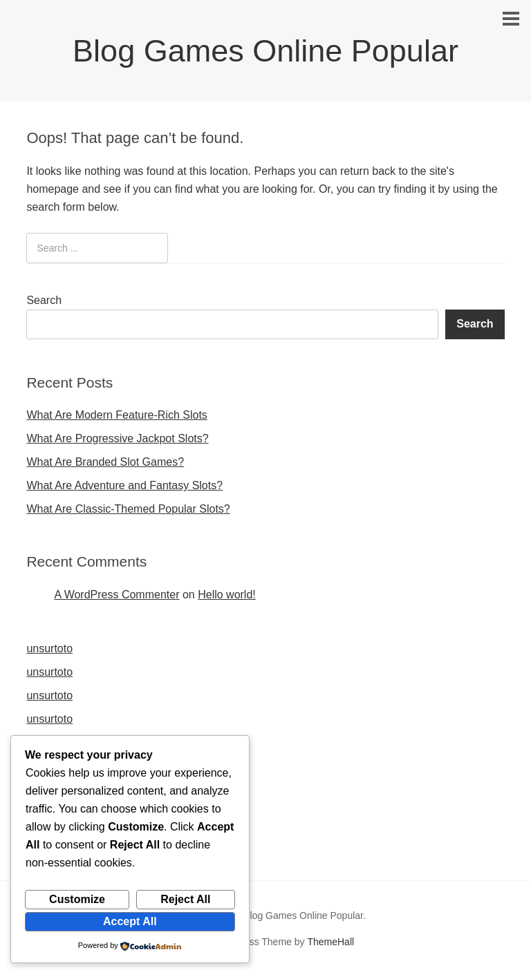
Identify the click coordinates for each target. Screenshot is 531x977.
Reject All (185, 899)
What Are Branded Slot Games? (105, 462)
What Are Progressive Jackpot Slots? (117, 438)
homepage (52, 189)
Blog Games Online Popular (265, 50)
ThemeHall (330, 941)
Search (44, 300)
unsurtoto (49, 648)
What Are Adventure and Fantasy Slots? (124, 485)
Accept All (130, 921)
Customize (77, 899)
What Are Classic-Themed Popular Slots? (128, 509)
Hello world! (227, 594)
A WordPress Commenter (116, 594)
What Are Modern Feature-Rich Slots (116, 415)
